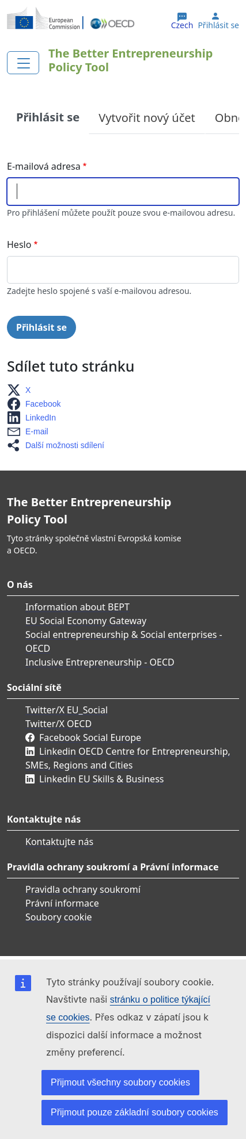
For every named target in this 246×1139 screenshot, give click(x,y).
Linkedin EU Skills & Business (101, 779)
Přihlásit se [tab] (48, 117)
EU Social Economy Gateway (85, 620)
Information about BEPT (77, 607)
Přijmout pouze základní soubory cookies (134, 1112)
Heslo (19, 244)
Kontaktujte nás (59, 841)
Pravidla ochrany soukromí (83, 889)
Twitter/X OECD (58, 723)
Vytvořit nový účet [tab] (147, 117)
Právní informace (62, 903)
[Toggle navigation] (23, 62)
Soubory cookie (58, 917)
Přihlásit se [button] (218, 25)
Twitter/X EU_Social (66, 710)
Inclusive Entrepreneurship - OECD (100, 662)
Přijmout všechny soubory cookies (120, 1082)
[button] (22, 390)
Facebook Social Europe (90, 737)
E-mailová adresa (44, 166)
